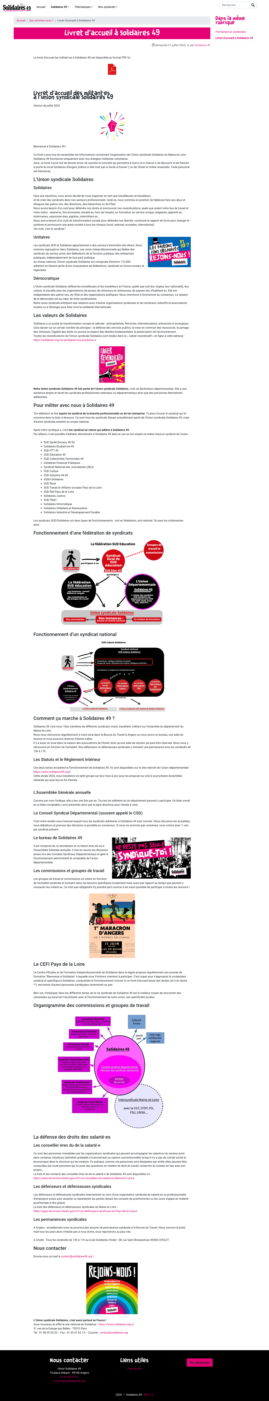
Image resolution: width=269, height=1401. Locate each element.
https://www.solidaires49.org (51, 771)
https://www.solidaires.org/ (115, 1324)
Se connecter (200, 1363)
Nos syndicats (106, 7)
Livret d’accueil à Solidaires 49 (234, 38)
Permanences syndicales (230, 31)
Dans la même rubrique (230, 20)
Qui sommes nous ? (41, 20)
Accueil (40, 7)
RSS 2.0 (148, 1394)
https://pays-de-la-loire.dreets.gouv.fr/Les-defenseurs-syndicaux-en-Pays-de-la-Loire (84, 1211)
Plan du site (134, 1368)
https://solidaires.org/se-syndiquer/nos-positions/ (63, 340)
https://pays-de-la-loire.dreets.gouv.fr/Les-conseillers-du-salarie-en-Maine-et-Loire (82, 1178)
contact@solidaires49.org (76, 1256)
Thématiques (82, 7)
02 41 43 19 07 (69, 1377)
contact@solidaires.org (114, 1332)
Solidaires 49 (59, 7)
